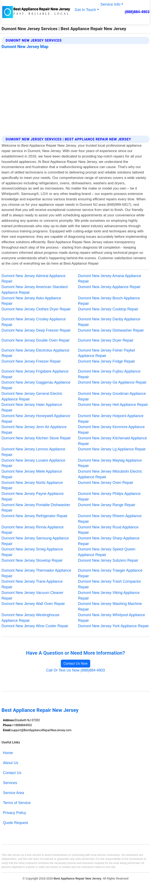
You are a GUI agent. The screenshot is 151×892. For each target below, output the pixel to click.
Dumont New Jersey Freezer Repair (31, 361)
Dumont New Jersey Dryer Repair (106, 340)
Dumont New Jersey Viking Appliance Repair (109, 595)
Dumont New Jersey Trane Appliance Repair (31, 584)
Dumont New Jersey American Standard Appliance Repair (34, 290)
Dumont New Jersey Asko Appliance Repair (31, 301)
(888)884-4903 (137, 12)
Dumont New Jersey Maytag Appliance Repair (110, 463)
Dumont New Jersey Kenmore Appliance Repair (111, 430)
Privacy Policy (14, 813)
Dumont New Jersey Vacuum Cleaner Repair (32, 595)
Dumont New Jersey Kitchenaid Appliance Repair (112, 441)
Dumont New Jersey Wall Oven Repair (33, 604)
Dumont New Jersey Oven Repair (106, 483)
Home (8, 753)
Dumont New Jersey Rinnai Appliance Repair (32, 530)
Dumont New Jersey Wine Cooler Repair (34, 626)
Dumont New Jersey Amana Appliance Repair (109, 279)
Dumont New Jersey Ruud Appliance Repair (108, 530)
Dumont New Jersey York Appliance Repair (113, 626)
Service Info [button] (110, 4)
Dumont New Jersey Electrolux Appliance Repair (35, 353)
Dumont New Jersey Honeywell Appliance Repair (35, 419)
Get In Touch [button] (85, 10)
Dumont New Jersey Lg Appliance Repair (112, 449)
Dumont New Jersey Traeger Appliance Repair (110, 573)
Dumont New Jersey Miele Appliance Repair (31, 474)
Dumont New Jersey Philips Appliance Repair (109, 496)
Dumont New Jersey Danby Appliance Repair (109, 322)
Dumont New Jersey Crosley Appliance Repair (33, 322)
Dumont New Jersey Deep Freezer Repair (36, 330)
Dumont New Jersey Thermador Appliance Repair (36, 573)
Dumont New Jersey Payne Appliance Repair (32, 496)
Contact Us (12, 773)
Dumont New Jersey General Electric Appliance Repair (31, 396)
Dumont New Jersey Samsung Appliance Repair (35, 541)
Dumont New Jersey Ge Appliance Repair (112, 382)
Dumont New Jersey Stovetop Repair (31, 560)
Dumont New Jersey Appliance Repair (109, 287)
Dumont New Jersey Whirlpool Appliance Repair (111, 618)
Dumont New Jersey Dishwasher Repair (111, 330)
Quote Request (15, 823)
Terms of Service (17, 803)
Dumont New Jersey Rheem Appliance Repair (110, 519)
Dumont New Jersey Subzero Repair (108, 560)
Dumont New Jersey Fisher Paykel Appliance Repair (106, 353)
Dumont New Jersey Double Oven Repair (35, 340)
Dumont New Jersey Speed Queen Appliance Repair (107, 552)
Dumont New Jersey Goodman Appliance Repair (112, 396)
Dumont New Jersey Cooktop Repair (108, 309)
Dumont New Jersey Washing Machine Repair (110, 606)
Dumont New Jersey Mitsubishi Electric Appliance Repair (110, 474)
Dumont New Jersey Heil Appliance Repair (113, 405)
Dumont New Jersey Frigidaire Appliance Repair (35, 374)
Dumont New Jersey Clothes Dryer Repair (36, 309)
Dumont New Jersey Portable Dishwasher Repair (35, 508)
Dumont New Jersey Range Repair (106, 505)
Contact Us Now (76, 663)
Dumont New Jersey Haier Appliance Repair (31, 407)
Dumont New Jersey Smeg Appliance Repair (32, 552)
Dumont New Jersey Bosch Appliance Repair (109, 301)
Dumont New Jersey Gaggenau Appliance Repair (35, 385)
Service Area (13, 793)
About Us (10, 763)
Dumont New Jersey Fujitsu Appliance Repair (109, 374)
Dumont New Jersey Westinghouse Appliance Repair (30, 618)
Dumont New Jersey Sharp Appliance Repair (109, 541)
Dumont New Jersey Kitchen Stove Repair (36, 438)
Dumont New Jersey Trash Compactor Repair (109, 584)
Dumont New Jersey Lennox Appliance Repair (33, 452)
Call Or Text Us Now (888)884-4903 (75, 670)
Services (10, 783)
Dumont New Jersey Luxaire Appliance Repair (33, 463)
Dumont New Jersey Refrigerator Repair (34, 516)
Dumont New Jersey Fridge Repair (106, 361)
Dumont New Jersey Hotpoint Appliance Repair (111, 419)
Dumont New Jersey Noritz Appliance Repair (32, 485)
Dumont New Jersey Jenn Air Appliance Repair (33, 430)
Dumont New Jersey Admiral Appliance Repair (33, 279)
